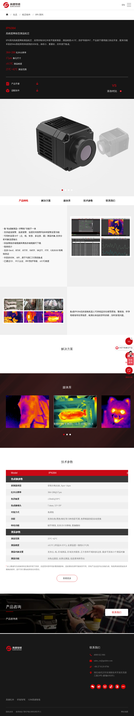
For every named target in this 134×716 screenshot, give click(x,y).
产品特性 (23, 201)
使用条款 (19, 712)
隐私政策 (9, 712)
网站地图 (124, 712)
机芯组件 (26, 15)
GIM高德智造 (34, 700)
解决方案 (46, 201)
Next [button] (128, 144)
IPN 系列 (39, 15)
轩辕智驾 (21, 700)
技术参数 (88, 201)
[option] (109, 144)
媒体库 (66, 201)
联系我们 (110, 201)
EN (123, 5)
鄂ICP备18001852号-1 (32, 712)
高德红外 (10, 700)
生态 (15, 15)
